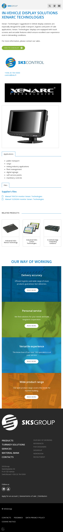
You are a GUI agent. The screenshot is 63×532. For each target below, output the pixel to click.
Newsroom (38, 453)
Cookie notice (9, 521)
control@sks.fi (10, 75)
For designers (39, 447)
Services (7, 448)
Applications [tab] (8, 154)
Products (7, 440)
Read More (31, 290)
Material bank (10, 452)
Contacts (8, 457)
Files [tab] (5, 185)
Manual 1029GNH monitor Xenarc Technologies (23, 199)
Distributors (42, 496)
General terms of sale (28, 496)
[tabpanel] (30, 126)
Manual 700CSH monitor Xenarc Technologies (22, 196)
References (38, 443)
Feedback (18, 517)
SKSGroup (37, 450)
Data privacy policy (35, 517)
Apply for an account (10, 496)
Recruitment (39, 457)
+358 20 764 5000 (12, 73)
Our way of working (42, 440)
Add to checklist (13, 48)
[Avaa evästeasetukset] (3, 529)
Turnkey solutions (13, 444)
